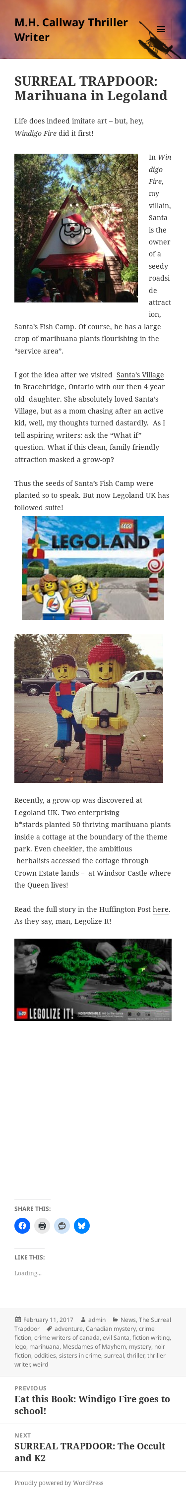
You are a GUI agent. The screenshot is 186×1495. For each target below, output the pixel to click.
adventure (69, 1328)
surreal (114, 1355)
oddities (45, 1355)
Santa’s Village (140, 374)
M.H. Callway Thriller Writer (71, 29)
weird (40, 1364)
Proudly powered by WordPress (58, 1483)
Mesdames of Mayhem (94, 1346)
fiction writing (151, 1337)
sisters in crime (80, 1355)
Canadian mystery (111, 1328)
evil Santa (116, 1337)
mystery (140, 1346)
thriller (135, 1355)
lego (20, 1346)
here (161, 909)
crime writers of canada (67, 1337)
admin (97, 1320)
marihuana (44, 1346)
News (128, 1320)
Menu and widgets (161, 39)
